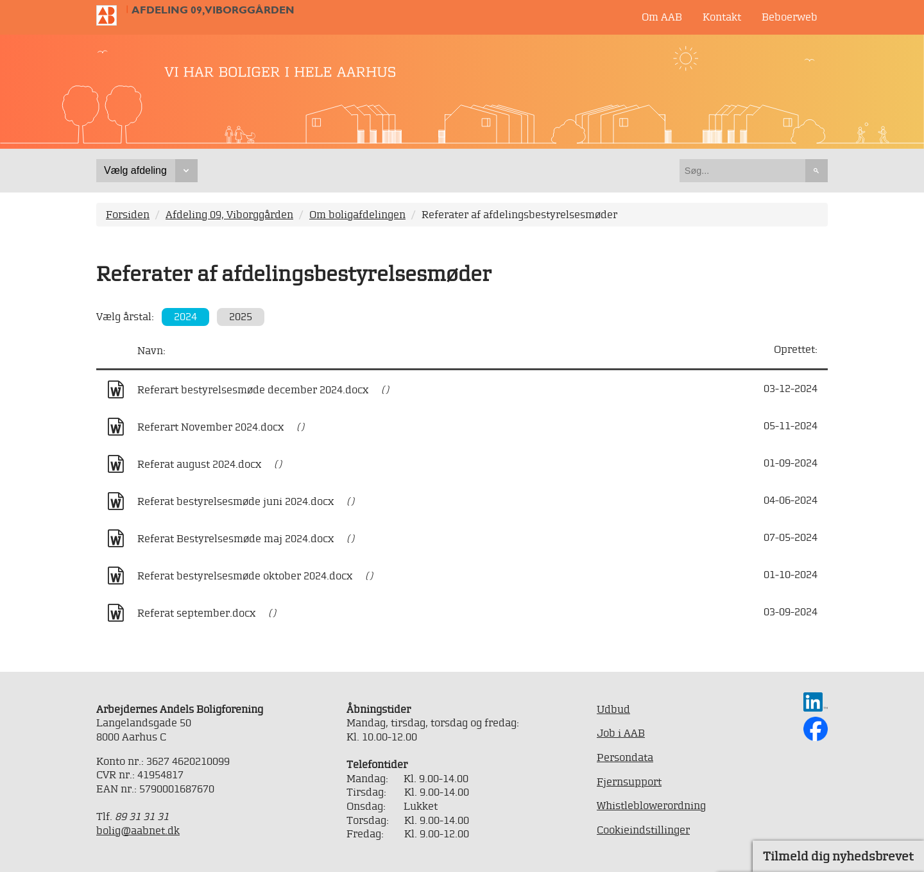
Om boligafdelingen (357, 214)
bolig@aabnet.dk (138, 830)
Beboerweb (789, 16)
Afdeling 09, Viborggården (213, 10)
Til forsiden (111, 15)
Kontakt (722, 16)
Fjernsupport (629, 781)
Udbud (613, 709)
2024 (185, 316)
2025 (240, 316)
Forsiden (128, 214)
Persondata (625, 757)
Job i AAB (621, 732)
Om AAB (662, 16)
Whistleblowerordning (651, 805)
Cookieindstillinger (643, 829)
